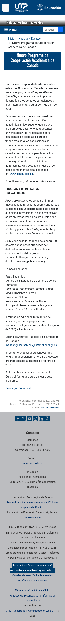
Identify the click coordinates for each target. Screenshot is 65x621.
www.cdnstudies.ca (21, 173)
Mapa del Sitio (32, 600)
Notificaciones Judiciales (32, 580)
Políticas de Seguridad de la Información (32, 595)
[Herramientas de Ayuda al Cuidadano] (47, 418)
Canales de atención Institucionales (32, 575)
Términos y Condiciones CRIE (32, 590)
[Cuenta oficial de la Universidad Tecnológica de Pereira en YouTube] (29, 418)
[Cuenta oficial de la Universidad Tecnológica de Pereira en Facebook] (18, 418)
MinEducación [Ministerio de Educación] (33, 517)
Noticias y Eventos (30, 38)
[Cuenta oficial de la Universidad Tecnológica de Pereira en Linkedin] (41, 418)
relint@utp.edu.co (33, 463)
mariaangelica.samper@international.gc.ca (31, 345)
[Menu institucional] (5, 8)
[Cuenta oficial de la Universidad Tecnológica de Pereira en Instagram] (35, 418)
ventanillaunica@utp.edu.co (38, 570)
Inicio (11, 38)
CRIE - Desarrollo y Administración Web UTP (31, 610)
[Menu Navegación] (11, 30)
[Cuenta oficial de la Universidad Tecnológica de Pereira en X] (23, 418)
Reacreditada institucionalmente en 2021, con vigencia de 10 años (32, 505)
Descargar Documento (18, 388)
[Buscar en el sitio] (60, 29)
